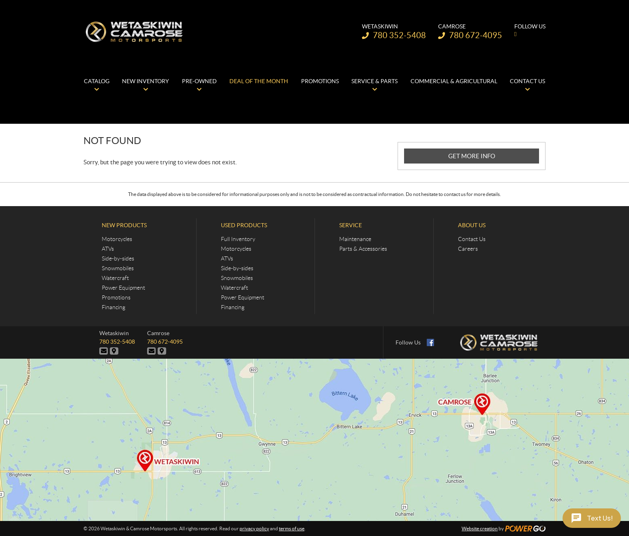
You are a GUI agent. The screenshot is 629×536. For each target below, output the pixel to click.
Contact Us (472, 239)
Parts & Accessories (363, 248)
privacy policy (254, 528)
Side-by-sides (118, 258)
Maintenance (355, 239)
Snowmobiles (118, 268)
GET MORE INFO (471, 156)
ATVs (108, 248)
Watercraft (115, 278)
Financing (113, 307)
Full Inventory (238, 239)
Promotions (116, 297)
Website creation (480, 528)
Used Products (244, 225)
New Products (124, 225)
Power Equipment (123, 287)
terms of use (291, 528)
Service (350, 225)
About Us (472, 225)
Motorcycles (117, 239)
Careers (468, 248)
